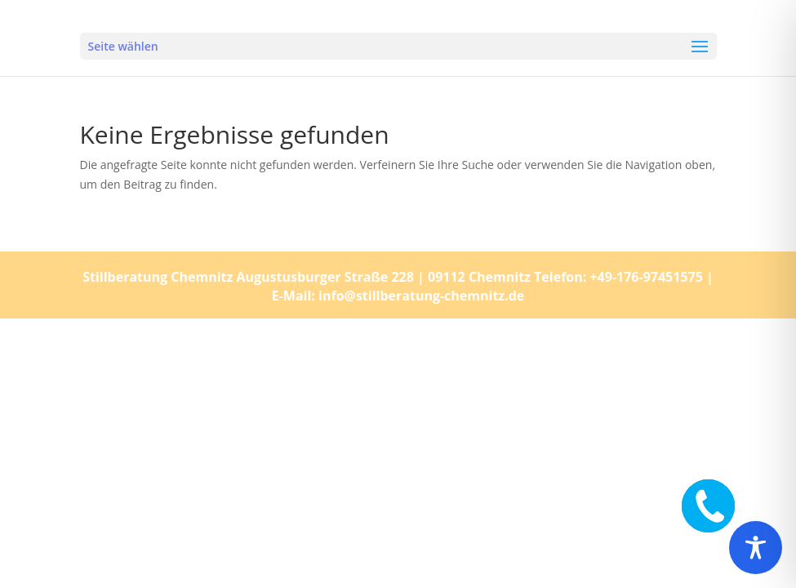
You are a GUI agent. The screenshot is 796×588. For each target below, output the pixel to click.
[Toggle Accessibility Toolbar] (755, 547)
